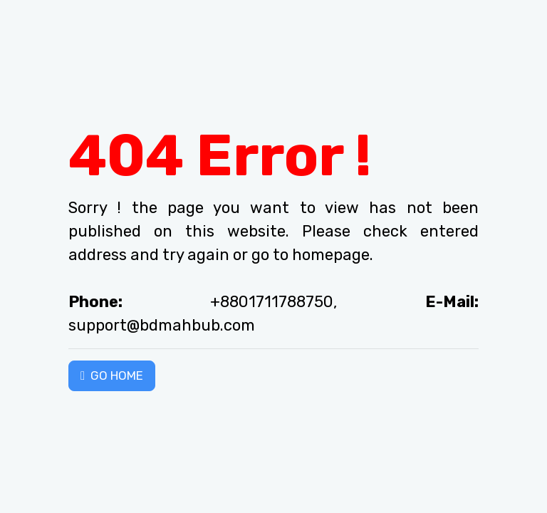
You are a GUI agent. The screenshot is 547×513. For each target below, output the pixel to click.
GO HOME (111, 375)
